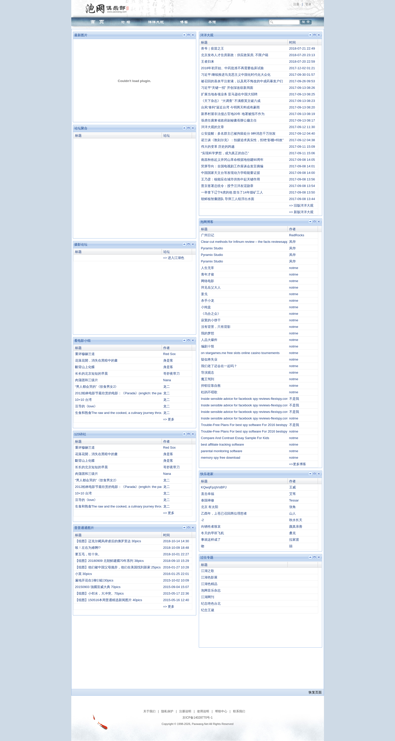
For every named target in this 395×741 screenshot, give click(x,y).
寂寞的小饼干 (211, 320)
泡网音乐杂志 (211, 590)
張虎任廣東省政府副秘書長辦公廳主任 (229, 120)
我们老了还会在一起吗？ (219, 366)
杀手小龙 (207, 300)
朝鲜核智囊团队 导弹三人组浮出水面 (227, 199)
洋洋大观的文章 (212, 127)
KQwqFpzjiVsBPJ (214, 487)
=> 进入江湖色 (173, 258)
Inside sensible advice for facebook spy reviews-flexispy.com (245, 399)
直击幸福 (207, 494)
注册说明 (185, 711)
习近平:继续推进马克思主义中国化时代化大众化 (236, 74)
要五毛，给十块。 (88, 554)
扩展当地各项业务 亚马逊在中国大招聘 (229, 94)
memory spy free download (220, 457)
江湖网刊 (207, 597)
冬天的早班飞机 (212, 533)
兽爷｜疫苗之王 (212, 48)
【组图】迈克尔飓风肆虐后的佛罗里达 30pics (108, 541)
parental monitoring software (221, 451)
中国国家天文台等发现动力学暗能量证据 (230, 173)
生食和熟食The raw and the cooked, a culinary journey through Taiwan (126, 413)
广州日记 (207, 235)
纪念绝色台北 (211, 603)
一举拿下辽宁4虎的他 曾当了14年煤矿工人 (232, 192)
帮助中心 (221, 711)
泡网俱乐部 (108, 8)
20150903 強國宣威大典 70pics (98, 587)
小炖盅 (206, 307)
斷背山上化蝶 (85, 367)
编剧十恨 (207, 346)
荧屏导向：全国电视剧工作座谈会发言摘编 (232, 166)
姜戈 (204, 294)
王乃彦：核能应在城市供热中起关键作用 (230, 179)
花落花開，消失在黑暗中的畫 (96, 360)
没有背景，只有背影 (216, 327)
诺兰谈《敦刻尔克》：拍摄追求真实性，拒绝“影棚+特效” (242, 140)
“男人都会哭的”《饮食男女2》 (96, 386)
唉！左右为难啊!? (88, 548)
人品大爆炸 (209, 340)
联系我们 (239, 711)
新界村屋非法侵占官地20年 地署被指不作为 (233, 114)
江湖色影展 (209, 577)
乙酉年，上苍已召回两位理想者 (224, 513)
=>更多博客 (297, 464)
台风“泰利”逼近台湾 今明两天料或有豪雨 (230, 107)
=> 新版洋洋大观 (301, 212)
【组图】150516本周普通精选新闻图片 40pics (108, 600)
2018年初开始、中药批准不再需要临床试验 (232, 68)
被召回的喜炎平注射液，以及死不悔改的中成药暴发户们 (242, 81)
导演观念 (207, 372)
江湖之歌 (207, 571)
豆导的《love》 (86, 406)
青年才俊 (207, 274)
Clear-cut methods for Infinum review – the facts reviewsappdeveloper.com (255, 242)
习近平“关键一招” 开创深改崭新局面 (227, 88)
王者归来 (207, 61)
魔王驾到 (207, 379)
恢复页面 (315, 692)
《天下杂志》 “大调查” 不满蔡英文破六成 (231, 101)
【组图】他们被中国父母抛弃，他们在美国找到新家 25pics (118, 567)
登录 (308, 4)
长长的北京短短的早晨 (91, 373)
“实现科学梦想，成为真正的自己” (225, 153)
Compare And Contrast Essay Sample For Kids (235, 438)
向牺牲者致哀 (211, 526)
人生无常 (207, 268)
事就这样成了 (211, 539)
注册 (296, 4)
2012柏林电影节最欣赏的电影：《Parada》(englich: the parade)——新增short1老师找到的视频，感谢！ (151, 393)
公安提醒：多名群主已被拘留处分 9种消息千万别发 (238, 133)
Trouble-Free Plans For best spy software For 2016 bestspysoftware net (253, 425)
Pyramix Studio (212, 248)
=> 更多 (169, 419)
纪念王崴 (207, 610)
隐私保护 (167, 711)
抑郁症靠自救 (211, 385)
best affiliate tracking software (222, 444)
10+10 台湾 (83, 400)
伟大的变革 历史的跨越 (218, 146)
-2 (202, 520)
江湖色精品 (209, 584)
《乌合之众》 (211, 314)
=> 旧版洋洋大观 (301, 205)
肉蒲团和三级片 (86, 380)
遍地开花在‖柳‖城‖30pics (94, 580)
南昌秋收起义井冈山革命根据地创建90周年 (232, 160)
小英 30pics (83, 574)
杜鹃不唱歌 (209, 392)
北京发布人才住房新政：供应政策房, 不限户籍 (234, 55)
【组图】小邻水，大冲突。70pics (99, 593)
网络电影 (207, 281)
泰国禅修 (207, 500)
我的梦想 (207, 333)
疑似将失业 (209, 359)
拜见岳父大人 (211, 287)
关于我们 (149, 711)
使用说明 (203, 711)
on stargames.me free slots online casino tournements (240, 353)
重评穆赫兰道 (85, 354)
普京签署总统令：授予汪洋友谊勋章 (227, 186)
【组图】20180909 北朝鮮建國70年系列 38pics (109, 561)
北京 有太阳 (209, 507)
